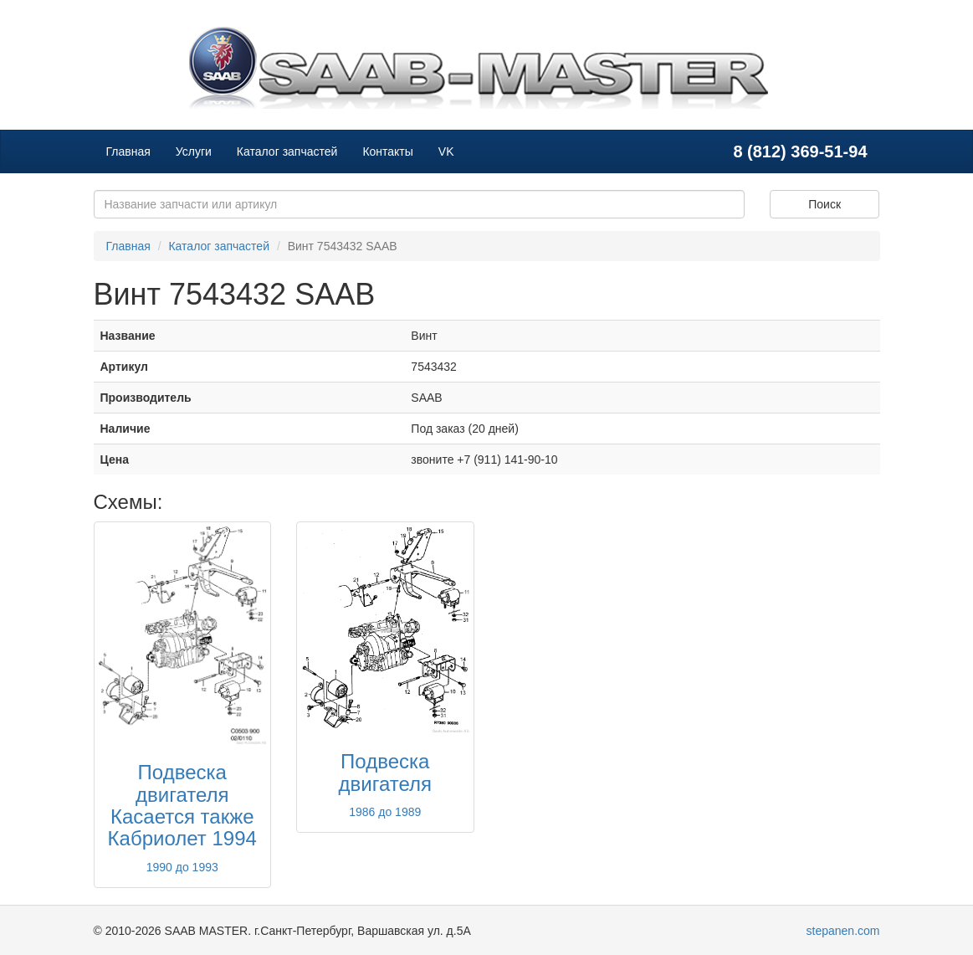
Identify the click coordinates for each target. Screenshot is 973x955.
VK (446, 151)
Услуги (194, 151)
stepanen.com (843, 930)
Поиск (824, 204)
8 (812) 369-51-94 (800, 151)
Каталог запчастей (287, 151)
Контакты (387, 151)
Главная (128, 151)
